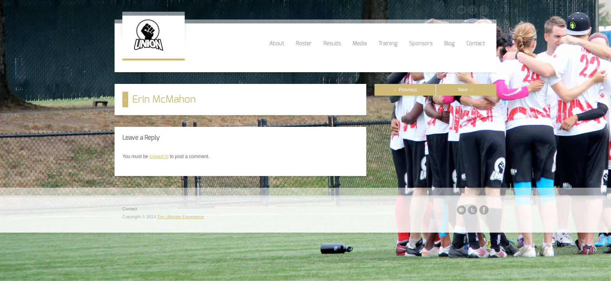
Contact (475, 43)
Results (332, 43)
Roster (304, 43)
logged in (159, 156)
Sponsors (421, 43)
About (276, 43)
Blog (449, 43)
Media (360, 43)
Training (387, 43)
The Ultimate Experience (180, 216)
